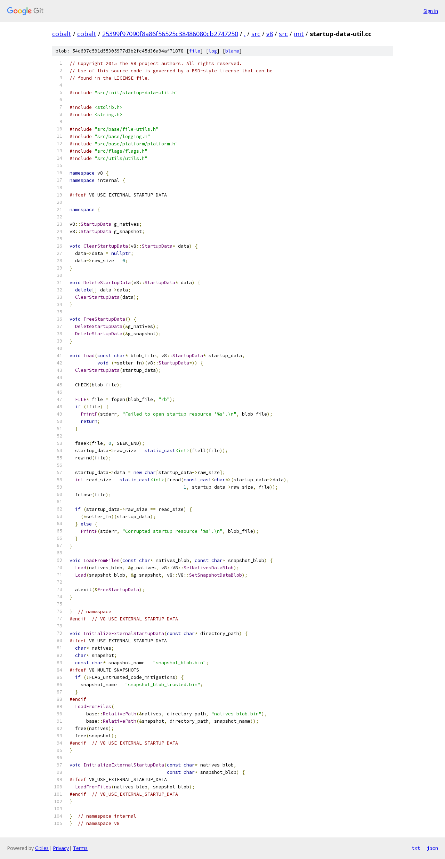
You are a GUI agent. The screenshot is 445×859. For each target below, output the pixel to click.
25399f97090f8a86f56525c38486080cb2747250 (170, 34)
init (299, 34)
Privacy (61, 848)
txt (416, 848)
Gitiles (42, 848)
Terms (80, 848)
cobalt (61, 34)
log (213, 51)
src (255, 34)
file (194, 51)
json (432, 848)
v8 (269, 34)
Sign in (430, 11)
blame (232, 51)
